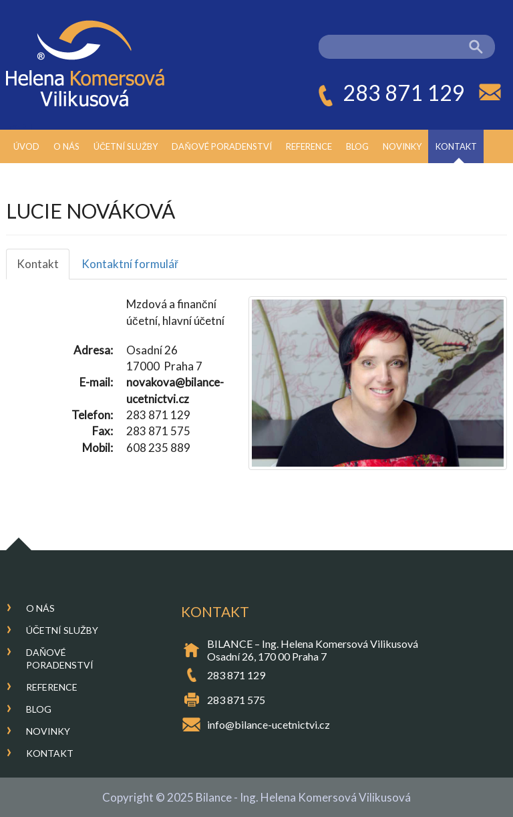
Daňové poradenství (221, 146)
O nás (66, 146)
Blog (357, 146)
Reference (309, 146)
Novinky (402, 146)
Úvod (26, 146)
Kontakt (456, 146)
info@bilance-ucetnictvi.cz (268, 724)
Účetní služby (126, 146)
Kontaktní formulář (129, 264)
